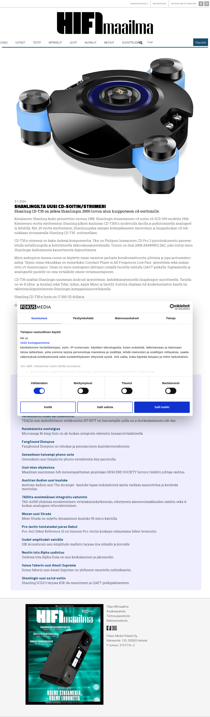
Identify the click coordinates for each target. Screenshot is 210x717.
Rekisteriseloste (117, 620)
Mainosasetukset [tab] (127, 318)
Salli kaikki (161, 407)
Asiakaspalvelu (116, 611)
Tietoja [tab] (171, 318)
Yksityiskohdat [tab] (83, 318)
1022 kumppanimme (35, 342)
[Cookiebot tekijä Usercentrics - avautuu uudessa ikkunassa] (173, 307)
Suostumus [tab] (39, 318)
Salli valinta (105, 407)
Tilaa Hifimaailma (117, 606)
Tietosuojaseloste (118, 616)
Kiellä (48, 407)
